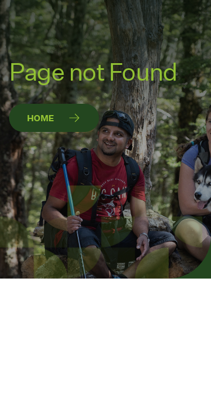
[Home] (54, 118)
